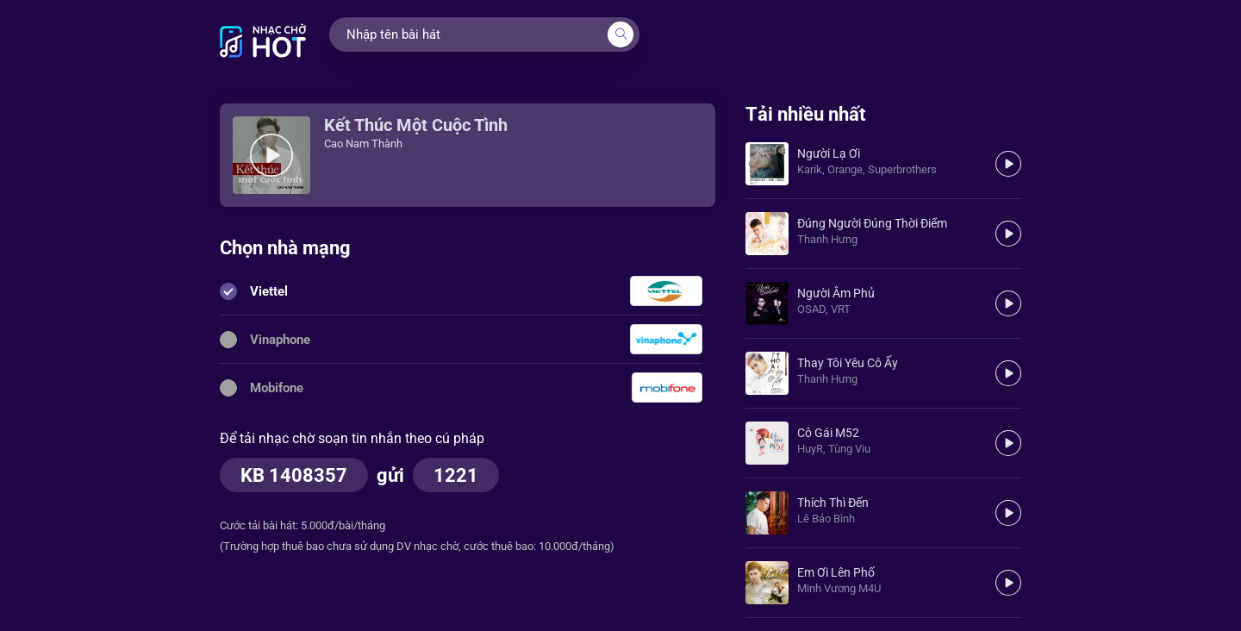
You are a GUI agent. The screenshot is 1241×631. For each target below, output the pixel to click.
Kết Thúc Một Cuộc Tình (416, 125)
